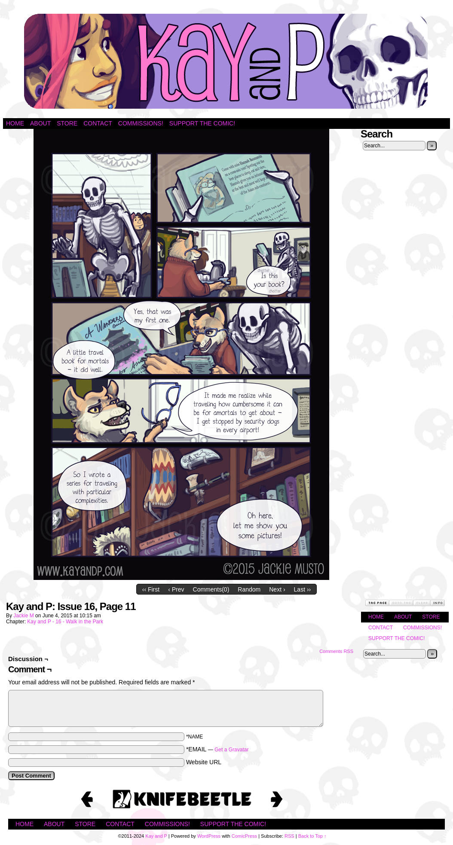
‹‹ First (150, 589)
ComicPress (244, 836)
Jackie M (23, 616)
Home (15, 123)
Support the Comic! (202, 123)
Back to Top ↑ (312, 836)
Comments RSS (336, 651)
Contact (97, 123)
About (40, 123)
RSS (289, 836)
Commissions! (140, 123)
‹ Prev (176, 589)
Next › (277, 589)
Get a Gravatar (231, 750)
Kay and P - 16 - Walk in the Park (65, 622)
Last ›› (302, 589)
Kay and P (226, 61)
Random (249, 589)
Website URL (203, 762)
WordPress (208, 836)
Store (67, 123)
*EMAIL (217, 749)
